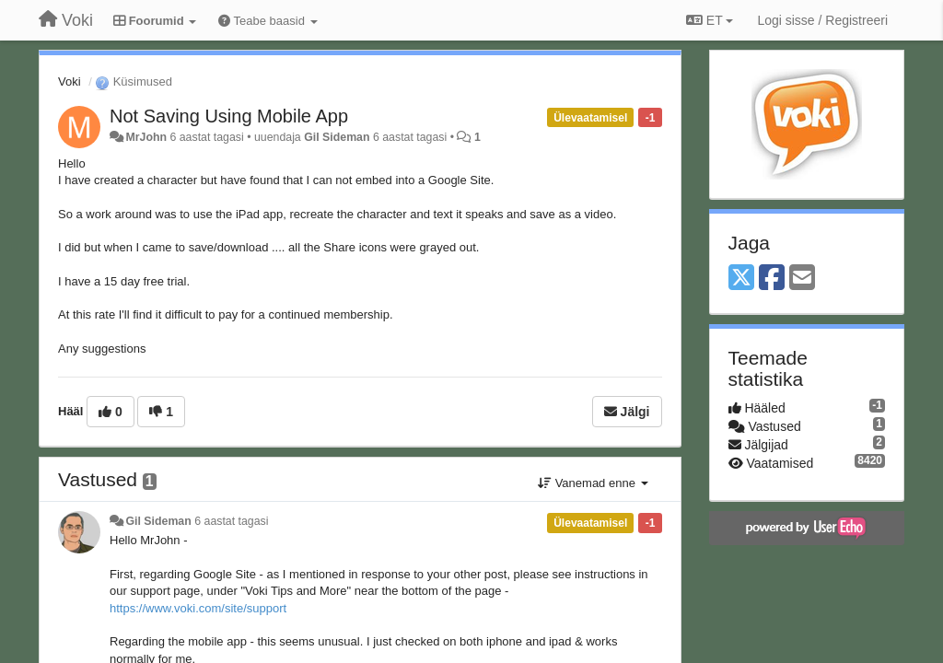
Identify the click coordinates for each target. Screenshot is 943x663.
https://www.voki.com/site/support (198, 608)
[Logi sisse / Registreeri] (822, 20)
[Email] (802, 278)
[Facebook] (772, 278)
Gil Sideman (336, 137)
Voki (69, 81)
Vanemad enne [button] (592, 483)
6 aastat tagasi (231, 521)
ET (709, 20)
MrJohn (146, 137)
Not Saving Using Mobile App (229, 116)
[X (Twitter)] (741, 278)
